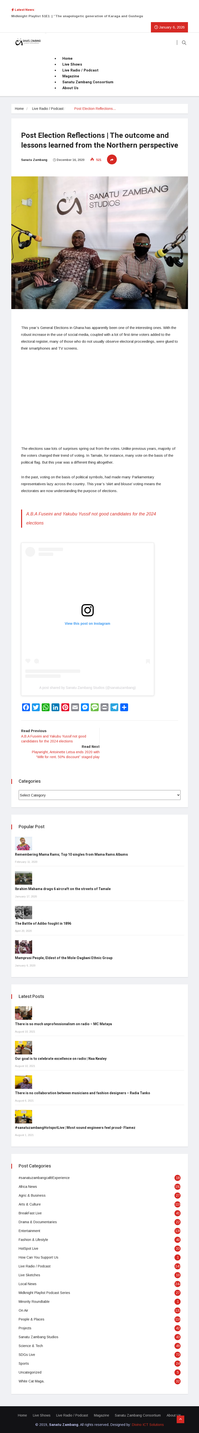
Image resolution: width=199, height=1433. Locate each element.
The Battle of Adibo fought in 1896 (43, 922)
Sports (24, 1363)
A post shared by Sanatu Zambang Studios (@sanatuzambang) (87, 687)
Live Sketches (29, 1274)
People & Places (31, 1318)
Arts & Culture (30, 1204)
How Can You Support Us (38, 1257)
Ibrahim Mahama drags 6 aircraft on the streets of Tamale (63, 888)
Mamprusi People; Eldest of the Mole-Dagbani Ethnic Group (63, 957)
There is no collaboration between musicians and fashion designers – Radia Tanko (82, 1092)
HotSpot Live (28, 1248)
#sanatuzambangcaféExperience (44, 1177)
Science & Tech (31, 1345)
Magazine (70, 76)
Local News (28, 1283)
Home (67, 58)
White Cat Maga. (31, 1380)
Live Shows (72, 64)
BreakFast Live (30, 1212)
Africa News (28, 1186)
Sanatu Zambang (34, 159)
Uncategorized (30, 1372)
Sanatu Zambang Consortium (87, 82)
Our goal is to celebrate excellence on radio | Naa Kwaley (60, 1058)
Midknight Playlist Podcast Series (44, 1292)
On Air (23, 1310)
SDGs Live (27, 1354)
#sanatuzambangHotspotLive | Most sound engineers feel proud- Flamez (75, 1127)
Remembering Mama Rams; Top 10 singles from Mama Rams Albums (71, 853)
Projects (25, 1327)
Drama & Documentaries (38, 1221)
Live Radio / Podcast (80, 70)
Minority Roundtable (34, 1301)
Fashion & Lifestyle (33, 1239)
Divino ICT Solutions (148, 1424)
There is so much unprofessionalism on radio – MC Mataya (63, 1023)
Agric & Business (32, 1195)
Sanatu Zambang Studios (38, 1336)
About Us (70, 88)
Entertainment (29, 1230)
